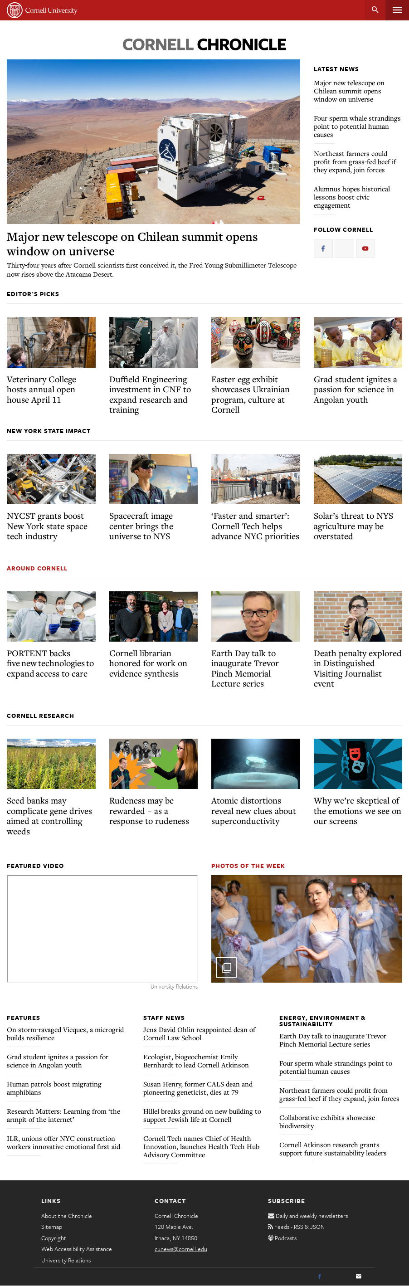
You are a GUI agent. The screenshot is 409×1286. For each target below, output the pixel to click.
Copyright (53, 1237)
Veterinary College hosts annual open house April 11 (41, 389)
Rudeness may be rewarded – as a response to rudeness (149, 810)
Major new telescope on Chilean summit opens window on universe (132, 243)
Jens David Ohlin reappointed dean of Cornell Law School (199, 1033)
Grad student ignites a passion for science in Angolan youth (355, 389)
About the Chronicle (66, 1215)
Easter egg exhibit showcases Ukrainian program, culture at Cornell (250, 394)
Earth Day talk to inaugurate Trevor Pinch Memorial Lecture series (245, 668)
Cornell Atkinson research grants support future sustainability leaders (333, 1148)
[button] (306, 929)
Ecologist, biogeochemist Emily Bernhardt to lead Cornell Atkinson (196, 1060)
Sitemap (51, 1226)
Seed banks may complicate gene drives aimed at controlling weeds (49, 815)
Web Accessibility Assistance (76, 1248)
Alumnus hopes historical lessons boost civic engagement (352, 196)
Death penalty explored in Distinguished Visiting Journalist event (358, 668)
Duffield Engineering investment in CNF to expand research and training (150, 394)
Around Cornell (37, 568)
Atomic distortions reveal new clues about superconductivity (253, 810)
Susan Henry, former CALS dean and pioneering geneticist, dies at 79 (198, 1087)
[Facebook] (320, 1277)
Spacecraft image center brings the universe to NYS (141, 525)
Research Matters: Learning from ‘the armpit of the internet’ (63, 1115)
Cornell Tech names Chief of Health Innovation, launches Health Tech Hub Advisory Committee (201, 1146)
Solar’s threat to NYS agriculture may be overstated (353, 525)
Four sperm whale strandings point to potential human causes (357, 126)
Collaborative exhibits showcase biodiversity (327, 1121)
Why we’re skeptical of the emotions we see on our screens (357, 810)
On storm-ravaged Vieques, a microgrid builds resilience (65, 1033)
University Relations (66, 1260)
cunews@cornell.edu (181, 1248)
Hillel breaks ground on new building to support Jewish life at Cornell (202, 1115)
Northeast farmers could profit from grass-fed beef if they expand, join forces (355, 161)
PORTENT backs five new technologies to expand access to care (50, 663)
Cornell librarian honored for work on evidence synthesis (148, 663)
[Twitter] (339, 1277)
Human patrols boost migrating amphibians (54, 1087)
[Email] (359, 1277)
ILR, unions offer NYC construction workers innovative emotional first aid (63, 1142)
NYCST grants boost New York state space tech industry (47, 525)
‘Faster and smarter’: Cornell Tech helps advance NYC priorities (255, 525)
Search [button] (375, 10)
